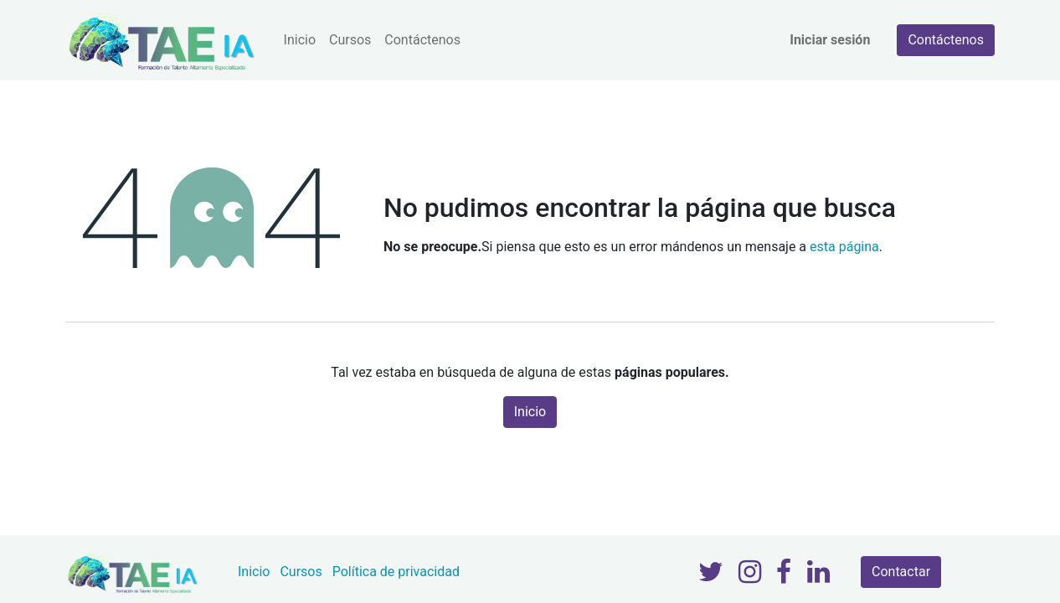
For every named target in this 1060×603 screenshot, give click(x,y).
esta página (844, 247)
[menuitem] (299, 40)
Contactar (901, 572)
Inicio (530, 412)
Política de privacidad (396, 572)
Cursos (301, 572)
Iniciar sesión (830, 40)
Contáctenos (946, 40)
